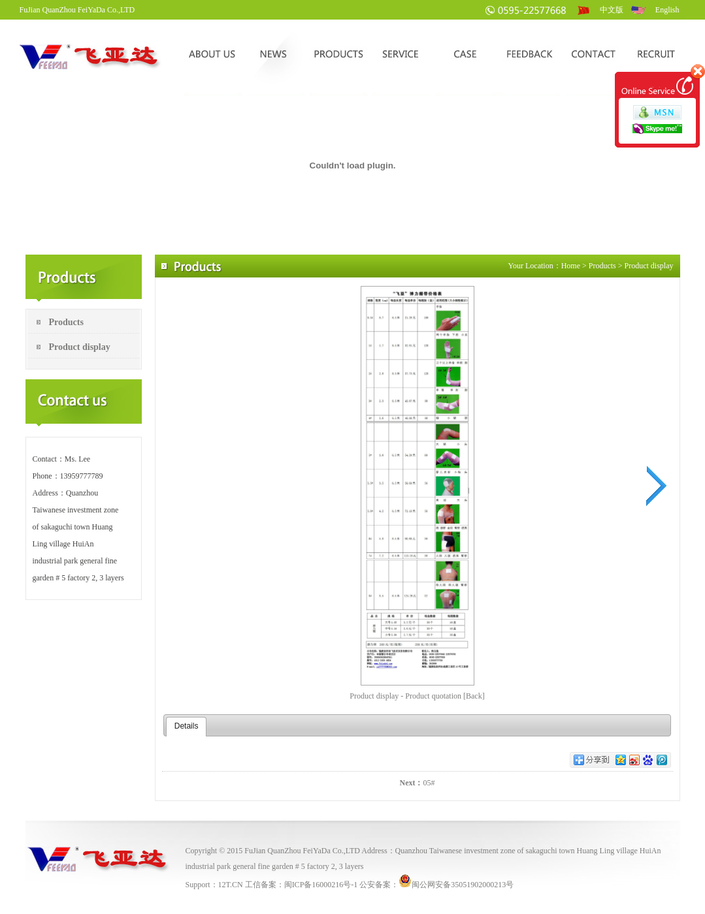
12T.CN (230, 884)
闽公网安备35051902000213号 (456, 884)
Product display (79, 347)
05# (429, 782)
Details (186, 726)
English (667, 9)
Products (66, 322)
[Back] (474, 696)
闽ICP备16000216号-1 (321, 884)
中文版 (611, 9)
